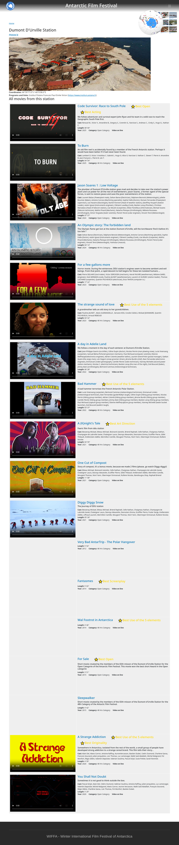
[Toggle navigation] (169, 5)
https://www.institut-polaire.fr (82, 95)
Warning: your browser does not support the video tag (42, 122)
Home (11, 23)
